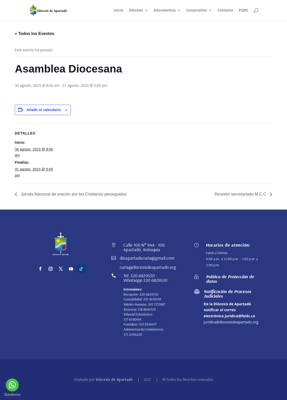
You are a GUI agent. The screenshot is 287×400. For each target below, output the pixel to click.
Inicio (118, 10)
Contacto (225, 10)
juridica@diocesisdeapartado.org (231, 322)
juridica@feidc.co (240, 315)
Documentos (165, 10)
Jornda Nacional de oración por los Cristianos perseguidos (73, 194)
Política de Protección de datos (230, 279)
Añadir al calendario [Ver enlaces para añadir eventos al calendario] (44, 110)
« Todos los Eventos (34, 33)
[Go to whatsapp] (12, 385)
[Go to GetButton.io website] (12, 394)
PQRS (243, 10)
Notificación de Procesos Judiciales (227, 293)
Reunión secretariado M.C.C (241, 194)
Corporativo (196, 10)
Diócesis (136, 10)
